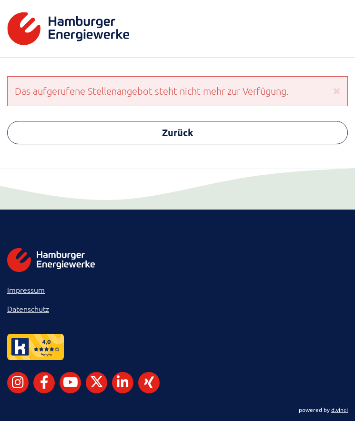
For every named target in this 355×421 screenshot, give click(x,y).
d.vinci (339, 409)
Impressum (26, 289)
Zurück (177, 132)
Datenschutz (28, 308)
